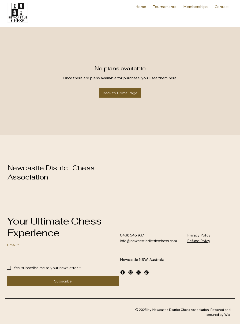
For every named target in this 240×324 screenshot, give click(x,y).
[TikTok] (146, 272)
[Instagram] (130, 272)
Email (13, 245)
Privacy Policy (198, 235)
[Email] (61, 254)
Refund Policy (198, 240)
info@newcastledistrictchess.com (148, 240)
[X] (138, 272)
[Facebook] (122, 272)
